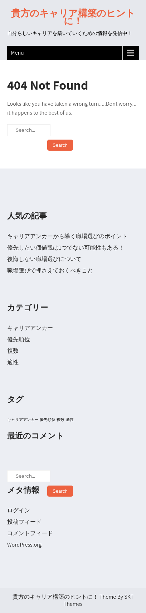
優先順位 (18, 339)
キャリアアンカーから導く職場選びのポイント (67, 236)
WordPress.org (24, 544)
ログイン (18, 510)
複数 (13, 351)
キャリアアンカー (30, 328)
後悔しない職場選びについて (44, 259)
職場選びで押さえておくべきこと (50, 270)
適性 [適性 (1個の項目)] (70, 419)
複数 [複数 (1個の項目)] (60, 419)
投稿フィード (24, 522)
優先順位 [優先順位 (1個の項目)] (47, 419)
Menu (17, 52)
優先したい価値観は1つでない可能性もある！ (65, 247)
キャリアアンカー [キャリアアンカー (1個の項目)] (23, 419)
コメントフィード (30, 533)
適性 (13, 362)
